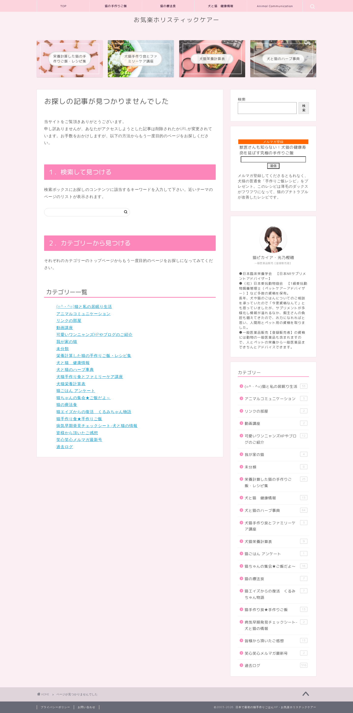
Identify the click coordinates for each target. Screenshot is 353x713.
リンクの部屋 (68, 320)
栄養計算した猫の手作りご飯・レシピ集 (93, 355)
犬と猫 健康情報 (220, 6)
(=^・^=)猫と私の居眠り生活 (84, 306)
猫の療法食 (168, 6)
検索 (242, 99)
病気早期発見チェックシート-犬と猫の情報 (97, 425)
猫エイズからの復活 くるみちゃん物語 (93, 411)
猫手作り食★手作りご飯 (79, 418)
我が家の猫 (66, 341)
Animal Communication (275, 6)
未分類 (62, 348)
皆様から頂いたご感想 (77, 432)
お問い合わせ (86, 707)
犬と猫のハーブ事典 (75, 369)
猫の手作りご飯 (116, 6)
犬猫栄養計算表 (71, 383)
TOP (63, 6)
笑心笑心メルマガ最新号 (79, 439)
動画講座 (64, 327)
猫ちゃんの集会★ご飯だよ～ (83, 397)
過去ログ (64, 446)
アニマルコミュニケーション (83, 313)
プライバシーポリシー (55, 707)
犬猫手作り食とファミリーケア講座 (89, 376)
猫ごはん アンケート (75, 390)
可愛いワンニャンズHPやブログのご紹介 (94, 334)
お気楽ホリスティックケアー (177, 20)
